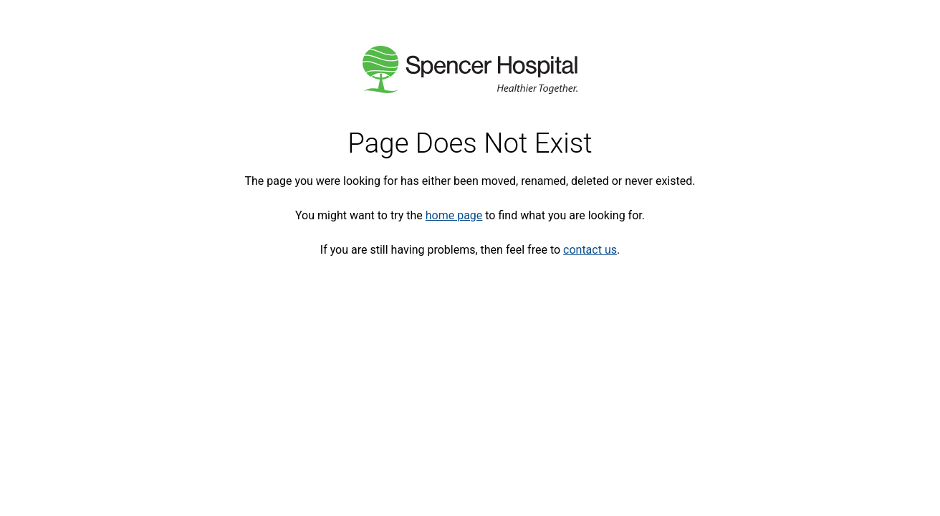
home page (454, 215)
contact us (590, 250)
